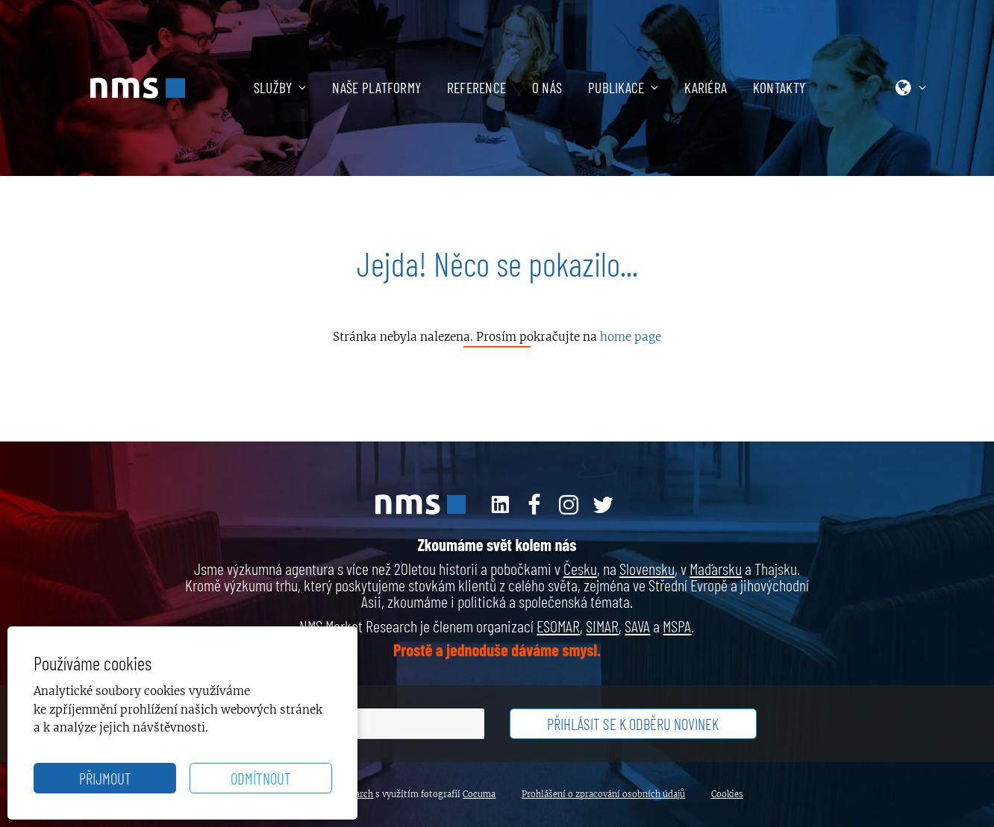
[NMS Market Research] (137, 88)
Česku (580, 568)
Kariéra (705, 87)
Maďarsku (716, 568)
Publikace (623, 87)
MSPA (677, 625)
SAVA (637, 625)
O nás (547, 87)
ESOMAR (558, 625)
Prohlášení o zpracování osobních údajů (603, 794)
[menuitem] (293, 88)
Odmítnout (261, 778)
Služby (280, 87)
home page (630, 337)
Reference (476, 87)
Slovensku (647, 568)
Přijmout (105, 778)
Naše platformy (376, 87)
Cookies (727, 794)
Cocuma (479, 794)
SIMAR (602, 625)
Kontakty (779, 87)
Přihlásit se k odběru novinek (633, 723)
